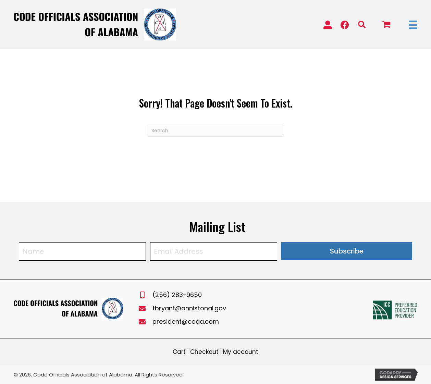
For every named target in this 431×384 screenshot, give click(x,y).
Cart (179, 352)
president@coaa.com (185, 321)
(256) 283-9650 (177, 294)
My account (240, 352)
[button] (327, 22)
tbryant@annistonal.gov (189, 308)
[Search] (215, 131)
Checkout (204, 352)
